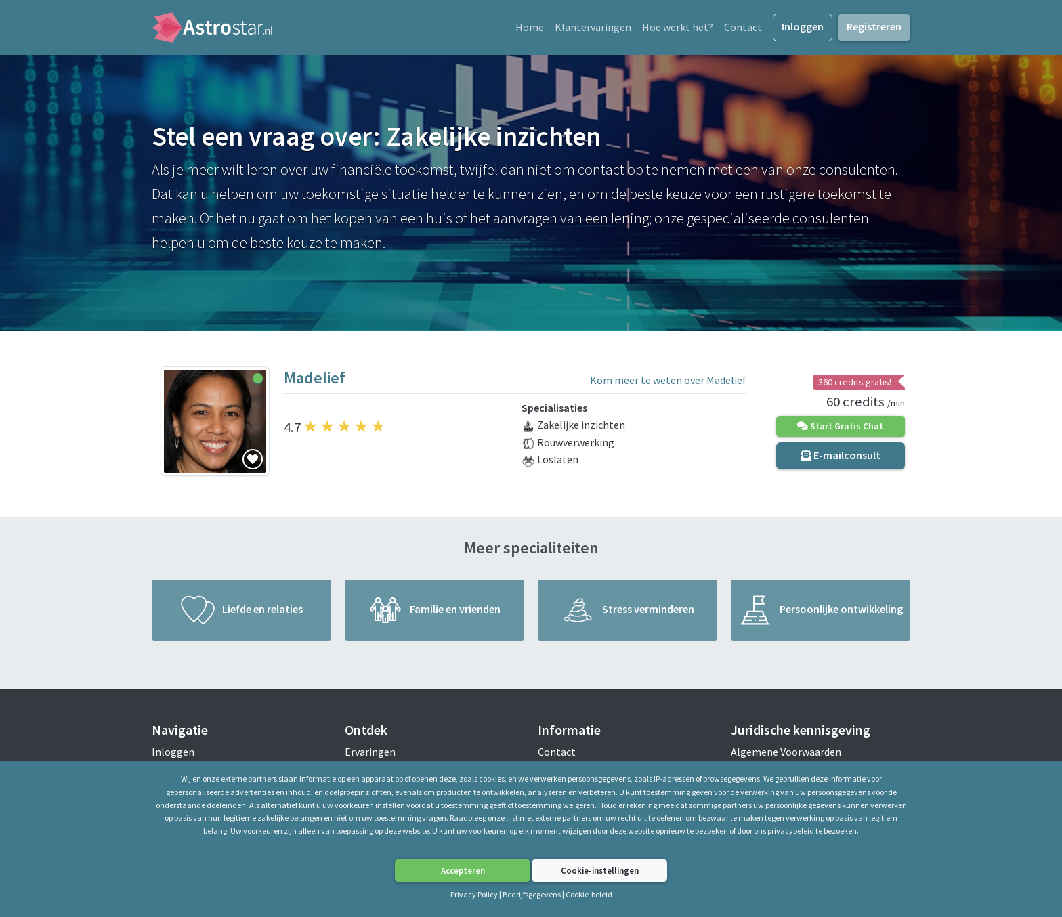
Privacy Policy (474, 894)
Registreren (874, 28)
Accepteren (463, 870)
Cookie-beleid (589, 894)
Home (529, 29)
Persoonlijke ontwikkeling (820, 614)
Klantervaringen (593, 29)
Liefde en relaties (242, 614)
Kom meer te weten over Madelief (668, 384)
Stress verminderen (627, 614)
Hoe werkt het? (677, 29)
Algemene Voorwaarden (786, 755)
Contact (743, 29)
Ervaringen (370, 755)
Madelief (314, 380)
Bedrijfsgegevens (532, 894)
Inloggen (803, 28)
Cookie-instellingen (600, 870)
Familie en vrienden (434, 614)
